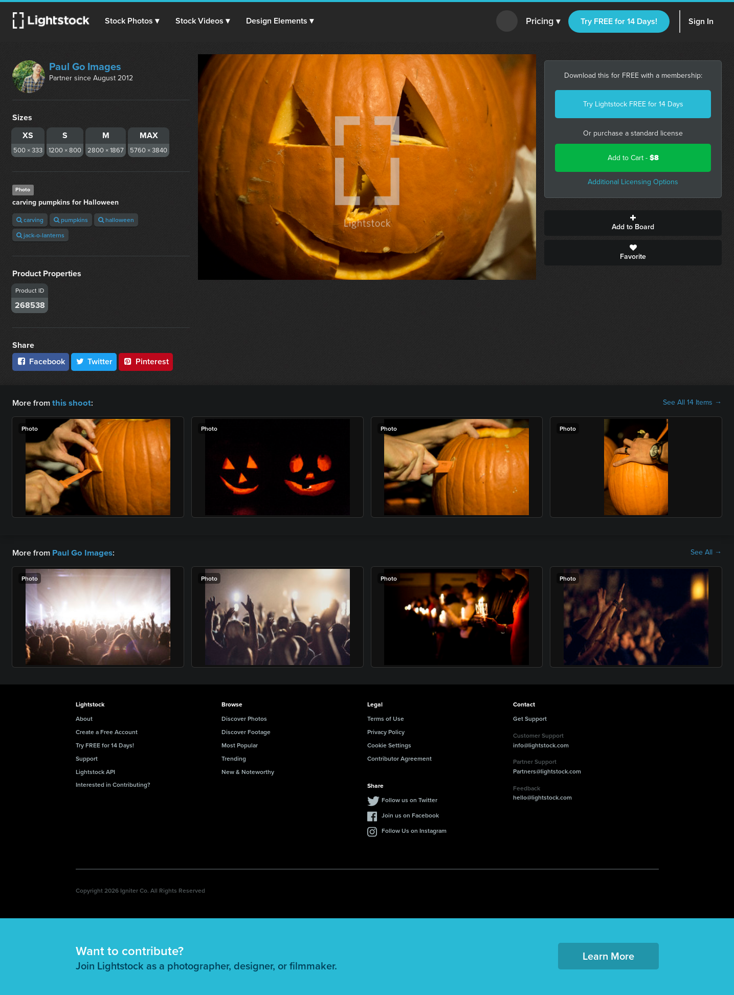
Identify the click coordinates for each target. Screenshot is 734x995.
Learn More (608, 954)
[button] (132, 21)
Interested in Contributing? (113, 783)
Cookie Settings (389, 744)
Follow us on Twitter (409, 798)
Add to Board (633, 223)
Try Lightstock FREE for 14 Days (633, 104)
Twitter (94, 361)
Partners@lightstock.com (547, 770)
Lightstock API (95, 770)
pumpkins (71, 219)
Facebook (40, 361)
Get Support (530, 717)
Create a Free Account (107, 730)
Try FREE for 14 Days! (619, 21)
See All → (706, 552)
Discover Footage (246, 730)
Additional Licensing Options (633, 181)
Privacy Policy (386, 730)
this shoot (70, 402)
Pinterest (146, 361)
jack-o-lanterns (40, 235)
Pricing (543, 21)
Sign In (701, 21)
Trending (233, 757)
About (84, 717)
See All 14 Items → (692, 402)
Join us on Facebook (410, 814)
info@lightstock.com (541, 744)
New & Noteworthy (247, 770)
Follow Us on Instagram (414, 829)
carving (29, 219)
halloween (116, 219)
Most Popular (239, 744)
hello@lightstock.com (542, 796)
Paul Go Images (85, 66)
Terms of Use (385, 717)
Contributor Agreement (399, 757)
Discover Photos (244, 717)
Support (87, 757)
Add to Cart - (633, 157)
